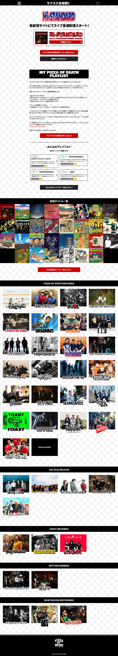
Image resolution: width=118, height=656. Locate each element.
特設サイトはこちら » (59, 59)
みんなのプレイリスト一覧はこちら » (59, 187)
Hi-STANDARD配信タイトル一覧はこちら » (59, 52)
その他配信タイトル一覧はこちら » (59, 269)
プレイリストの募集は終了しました (59, 135)
